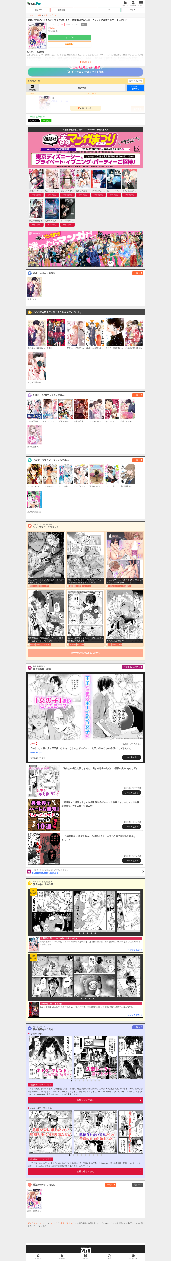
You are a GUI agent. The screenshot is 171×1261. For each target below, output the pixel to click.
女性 (39, 15)
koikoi (52, 28)
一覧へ (137, 273)
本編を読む (69, 44)
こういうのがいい (37, 1034)
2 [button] (79, 933)
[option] (51, 911)
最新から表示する (135, 81)
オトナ (132, 10)
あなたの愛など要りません (41, 1108)
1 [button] (75, 933)
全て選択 (32, 90)
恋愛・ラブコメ (50, 15)
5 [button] (91, 933)
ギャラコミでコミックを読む (85, 70)
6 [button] (95, 933)
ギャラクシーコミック (37, 1223)
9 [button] (101, 1155)
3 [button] (83, 933)
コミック (31, 15)
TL (86, 10)
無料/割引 (62, 10)
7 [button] (95, 1080)
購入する (135, 88)
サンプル (69, 37)
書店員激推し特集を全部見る (88, 871)
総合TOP (38, 10)
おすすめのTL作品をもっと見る (85, 653)
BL (109, 10)
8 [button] (99, 1080)
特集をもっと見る (132, 667)
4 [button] (87, 933)
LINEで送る (46, 121)
